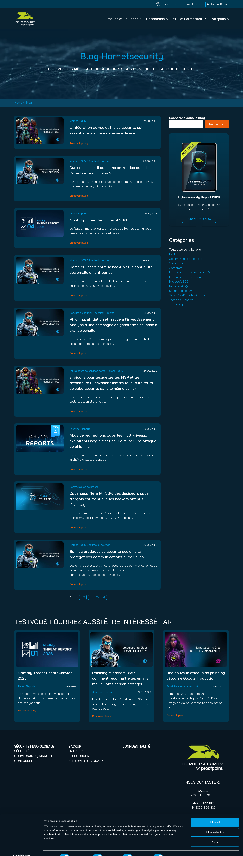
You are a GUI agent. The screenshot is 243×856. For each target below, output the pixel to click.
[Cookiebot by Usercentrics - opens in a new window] (22, 849)
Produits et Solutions (123, 19)
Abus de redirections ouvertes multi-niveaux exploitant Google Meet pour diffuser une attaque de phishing (113, 441)
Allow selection (215, 824)
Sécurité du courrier (98, 161)
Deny (215, 834)
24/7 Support (194, 4)
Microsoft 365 (78, 121)
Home (18, 102)
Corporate (175, 268)
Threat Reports (78, 213)
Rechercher (217, 124)
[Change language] (162, 4)
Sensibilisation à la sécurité (187, 295)
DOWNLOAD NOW (199, 219)
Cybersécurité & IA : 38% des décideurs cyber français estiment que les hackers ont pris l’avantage (110, 499)
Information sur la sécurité (186, 277)
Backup (174, 254)
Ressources (157, 19)
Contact (178, 4)
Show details (177, 849)
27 (97, 597)
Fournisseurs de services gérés (87, 370)
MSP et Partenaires (189, 19)
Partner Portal (219, 4)
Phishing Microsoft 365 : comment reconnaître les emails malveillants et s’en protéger (120, 678)
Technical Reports (103, 312)
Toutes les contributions (185, 249)
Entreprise (220, 19)
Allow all (215, 814)
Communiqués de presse (84, 486)
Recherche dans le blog (187, 118)
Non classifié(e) (179, 286)
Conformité (176, 263)
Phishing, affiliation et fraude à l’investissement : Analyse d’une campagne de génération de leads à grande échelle (113, 325)
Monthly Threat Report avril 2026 (99, 220)
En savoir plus (78, 143)
